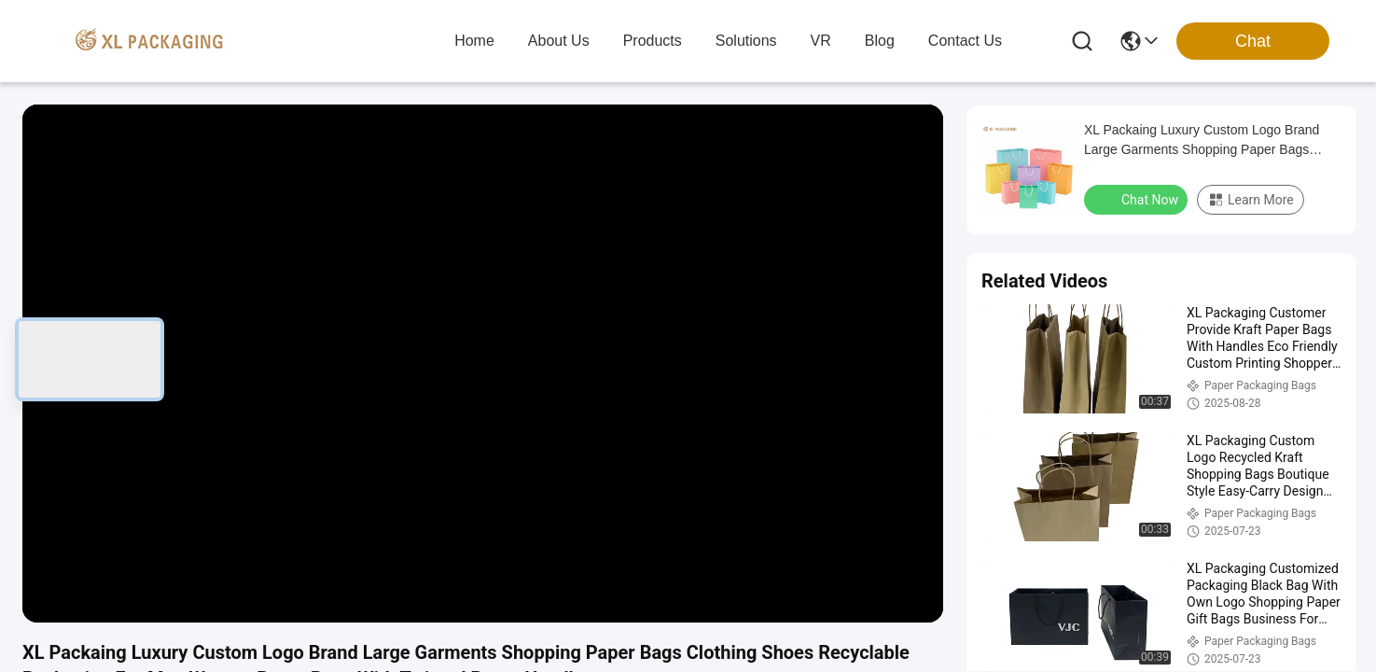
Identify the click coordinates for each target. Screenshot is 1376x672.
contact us (965, 41)
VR (821, 41)
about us (559, 41)
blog (880, 41)
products (652, 41)
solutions (746, 41)
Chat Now (1137, 198)
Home (474, 41)
